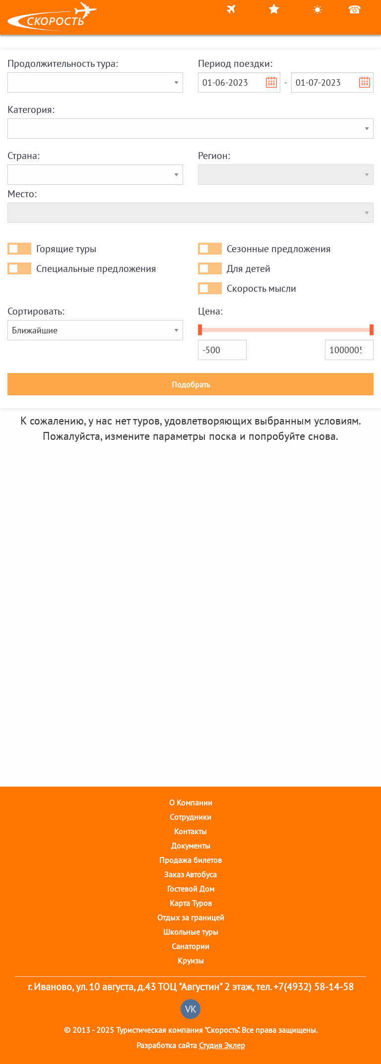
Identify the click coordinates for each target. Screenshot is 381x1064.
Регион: (214, 155)
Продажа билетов (190, 860)
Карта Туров (191, 903)
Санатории (190, 946)
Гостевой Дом (190, 889)
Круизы (191, 960)
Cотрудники (190, 817)
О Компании (190, 802)
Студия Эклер (222, 1045)
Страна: (23, 155)
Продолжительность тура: (62, 63)
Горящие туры (66, 249)
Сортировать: (35, 311)
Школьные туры (190, 932)
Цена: (210, 311)
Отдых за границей (190, 917)
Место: (21, 193)
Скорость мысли (261, 288)
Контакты (190, 831)
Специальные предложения (96, 268)
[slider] (200, 329)
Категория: (30, 109)
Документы (190, 846)
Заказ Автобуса (190, 874)
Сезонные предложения (279, 249)
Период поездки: (235, 63)
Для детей (248, 268)
